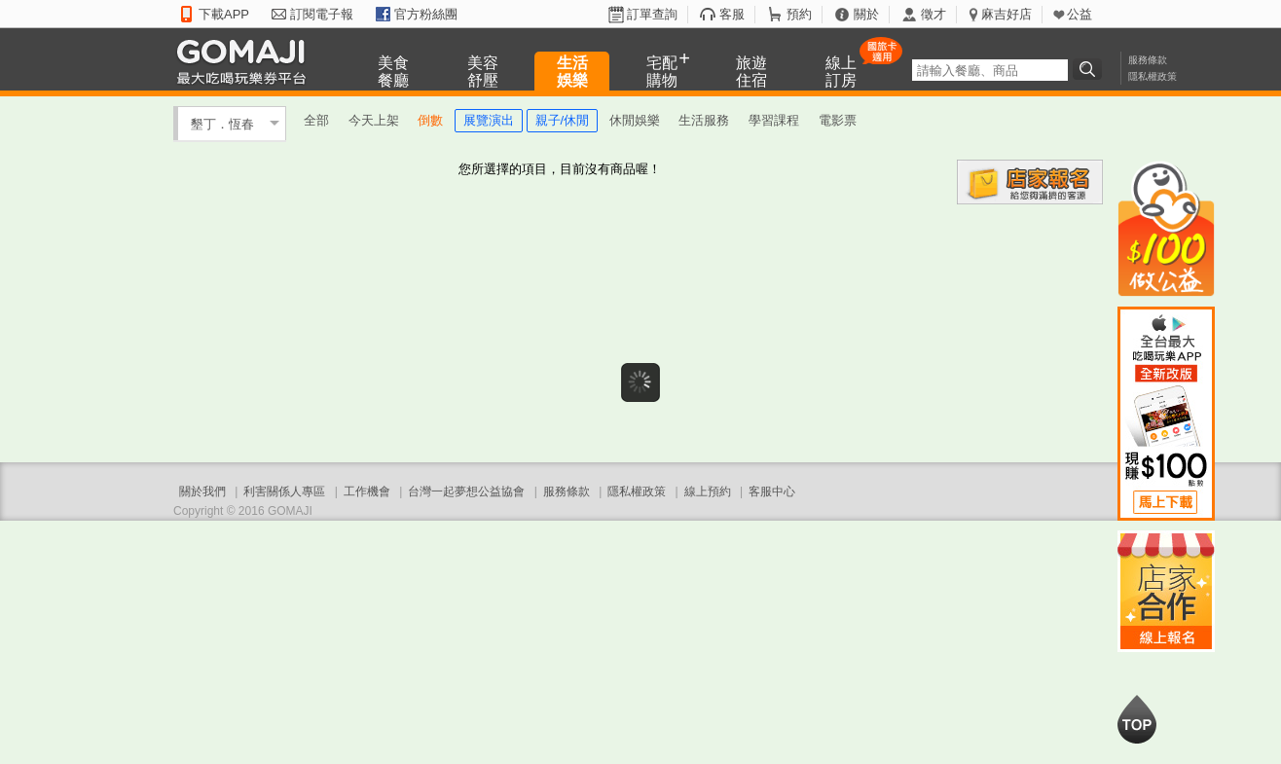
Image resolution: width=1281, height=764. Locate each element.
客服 (732, 14)
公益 (1079, 14)
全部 (316, 120)
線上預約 (707, 491)
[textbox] (990, 70)
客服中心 (772, 491)
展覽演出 (488, 120)
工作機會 (367, 491)
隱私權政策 (1152, 76)
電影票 (838, 120)
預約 (799, 14)
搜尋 (1090, 69)
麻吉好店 (1006, 14)
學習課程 (774, 120)
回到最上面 (1136, 719)
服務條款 (1147, 60)
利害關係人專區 (284, 491)
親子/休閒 (562, 120)
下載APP (224, 14)
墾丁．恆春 (222, 123)
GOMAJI (246, 60)
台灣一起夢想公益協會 (466, 491)
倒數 (430, 120)
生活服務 (703, 120)
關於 (866, 14)
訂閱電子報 (321, 14)
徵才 (933, 14)
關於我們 (202, 491)
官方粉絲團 (426, 14)
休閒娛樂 (634, 120)
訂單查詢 (652, 14)
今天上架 (373, 120)
